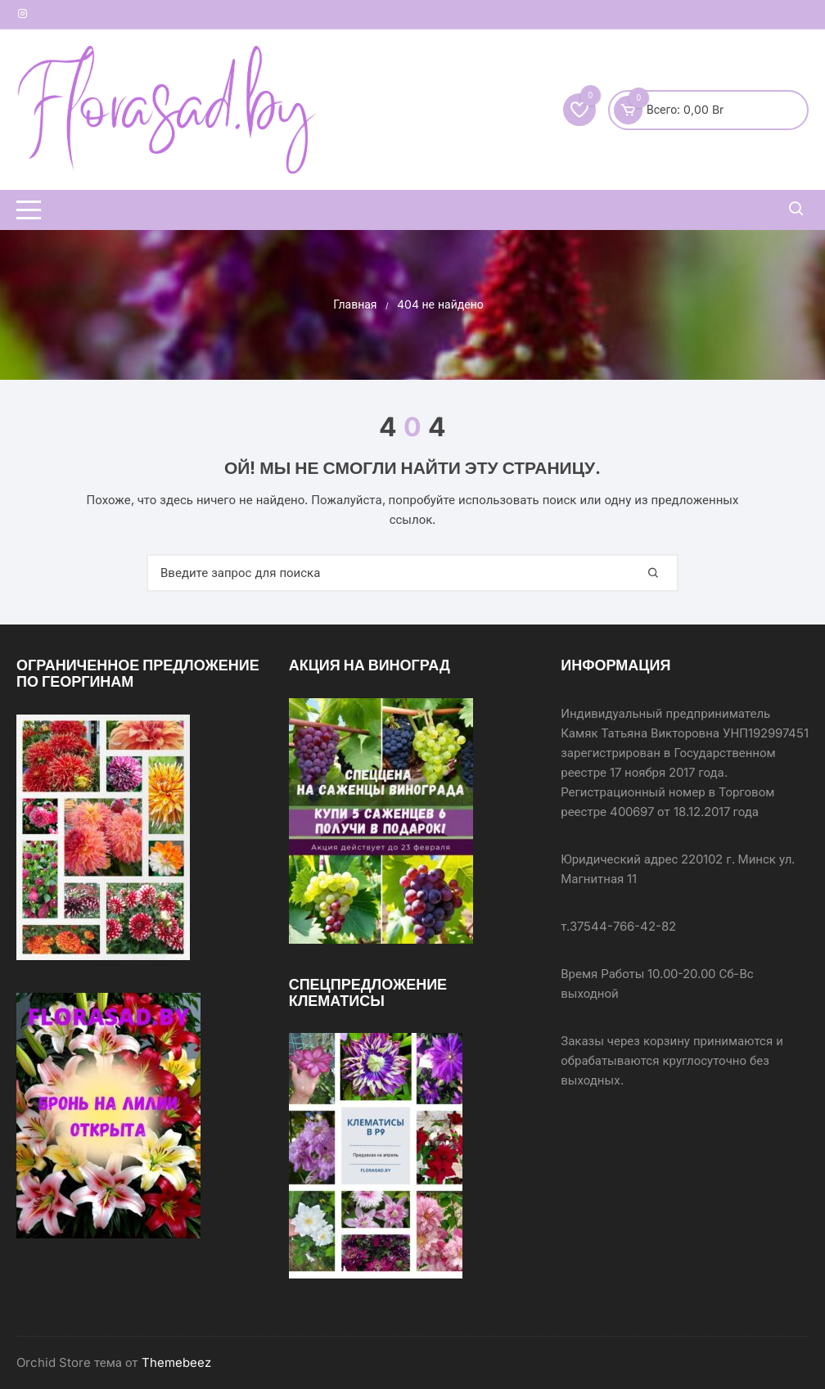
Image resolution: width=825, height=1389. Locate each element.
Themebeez (176, 1362)
